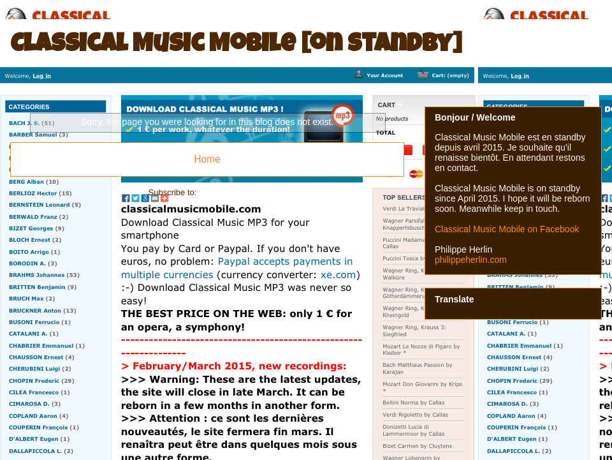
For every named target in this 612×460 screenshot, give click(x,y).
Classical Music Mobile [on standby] (236, 46)
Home (207, 159)
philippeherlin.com (471, 260)
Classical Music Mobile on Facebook (507, 229)
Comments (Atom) (232, 192)
